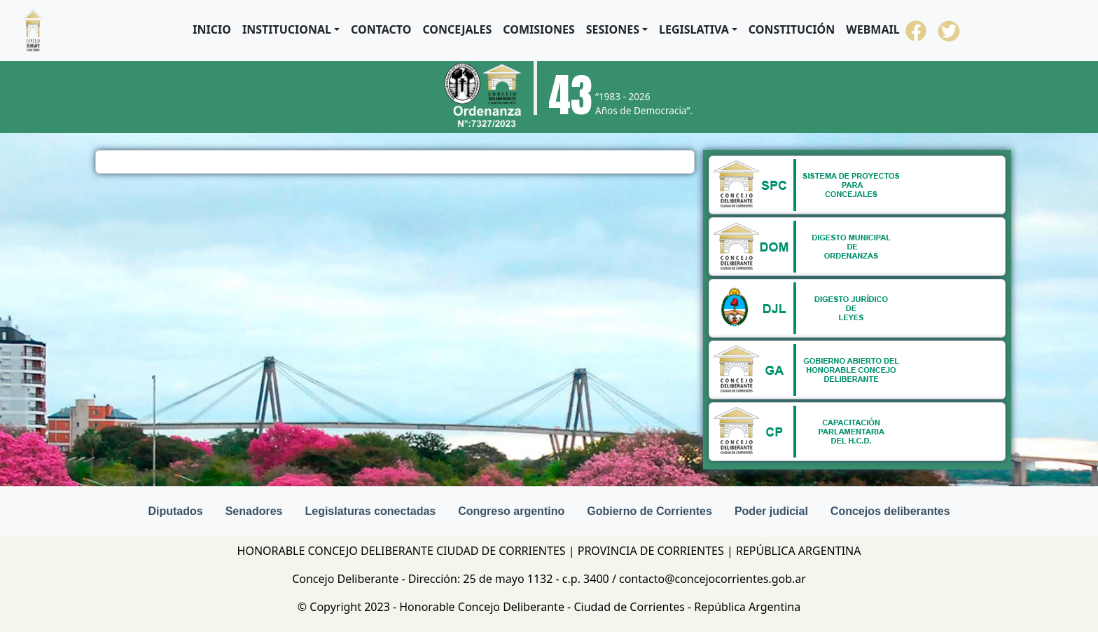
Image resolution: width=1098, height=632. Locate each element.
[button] (291, 29)
